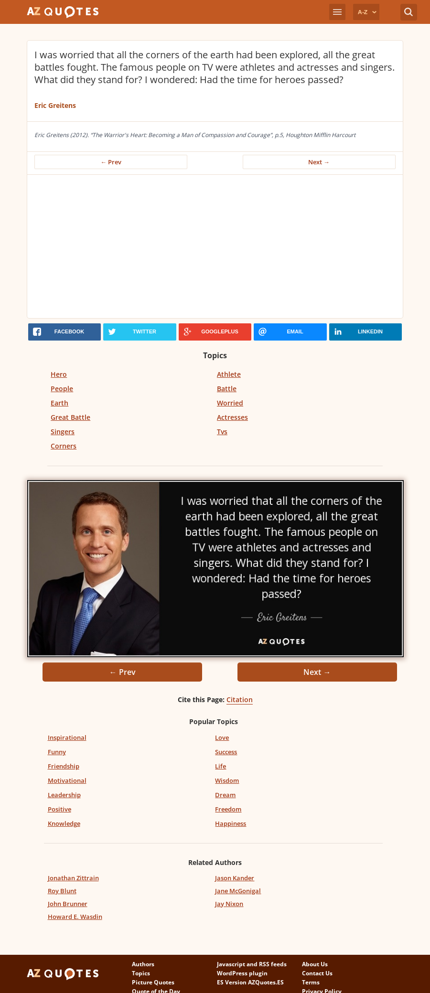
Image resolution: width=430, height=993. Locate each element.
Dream (225, 794)
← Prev (110, 162)
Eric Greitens (55, 105)
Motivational (67, 780)
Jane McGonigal (238, 890)
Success (226, 751)
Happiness (230, 823)
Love (222, 737)
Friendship (63, 766)
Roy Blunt (62, 890)
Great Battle (70, 417)
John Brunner (67, 903)
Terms (311, 982)
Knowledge (64, 823)
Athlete (229, 374)
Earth (59, 402)
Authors (143, 964)
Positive (59, 809)
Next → (319, 162)
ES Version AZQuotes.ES (250, 982)
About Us (315, 964)
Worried (230, 402)
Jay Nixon (229, 903)
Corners (63, 445)
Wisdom (227, 780)
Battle (226, 388)
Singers (63, 431)
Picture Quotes (153, 982)
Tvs (222, 431)
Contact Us (317, 973)
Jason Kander (234, 878)
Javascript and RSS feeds (252, 964)
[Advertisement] (215, 246)
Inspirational (67, 737)
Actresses (232, 417)
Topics (141, 973)
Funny (57, 751)
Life (220, 766)
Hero (59, 374)
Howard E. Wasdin (75, 916)
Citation (239, 699)
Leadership (64, 794)
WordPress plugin (242, 973)
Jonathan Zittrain (73, 878)
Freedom (228, 809)
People (62, 388)
